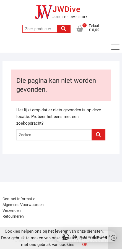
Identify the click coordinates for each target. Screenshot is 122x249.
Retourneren (13, 216)
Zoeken (64, 29)
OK (84, 244)
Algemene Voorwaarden (23, 204)
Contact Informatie (18, 199)
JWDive (67, 9)
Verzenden (11, 210)
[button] (86, 236)
